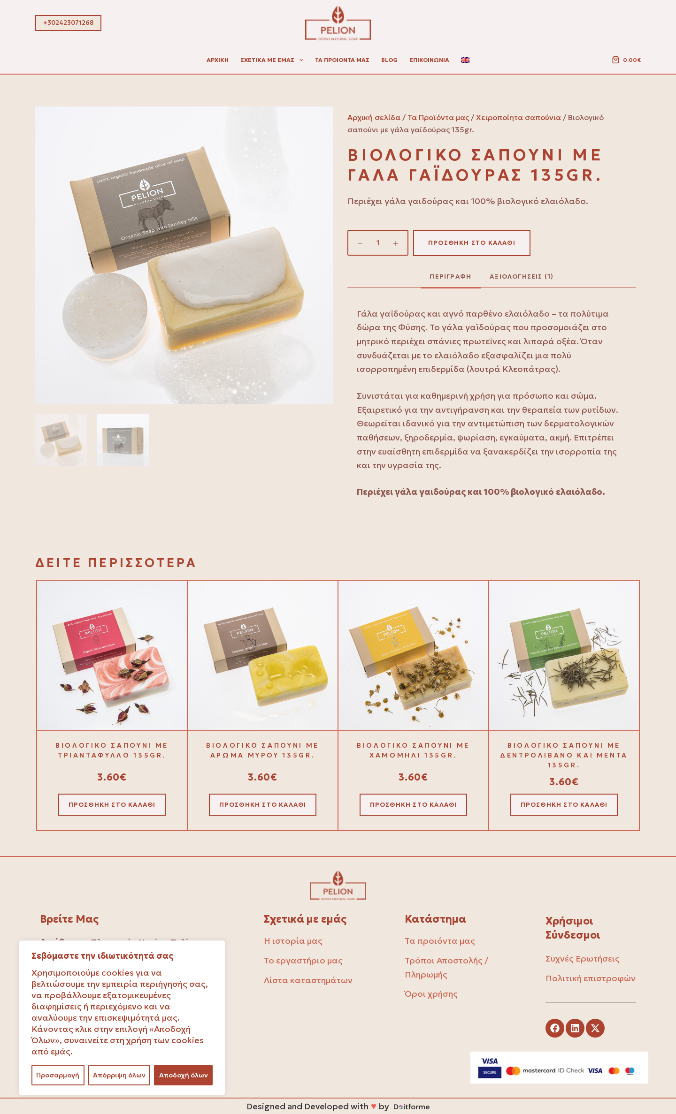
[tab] (451, 276)
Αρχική (218, 59)
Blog (389, 59)
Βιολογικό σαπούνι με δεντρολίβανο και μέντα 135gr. (564, 755)
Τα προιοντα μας (342, 59)
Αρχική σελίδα (373, 117)
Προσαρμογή (57, 1075)
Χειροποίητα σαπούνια (518, 117)
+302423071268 (68, 23)
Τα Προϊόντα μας (438, 117)
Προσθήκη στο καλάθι (471, 243)
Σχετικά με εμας (273, 60)
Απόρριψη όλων (119, 1075)
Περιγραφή (450, 276)
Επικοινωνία (429, 59)
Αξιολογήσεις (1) (521, 276)
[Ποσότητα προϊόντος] (377, 243)
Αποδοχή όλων (183, 1075)
